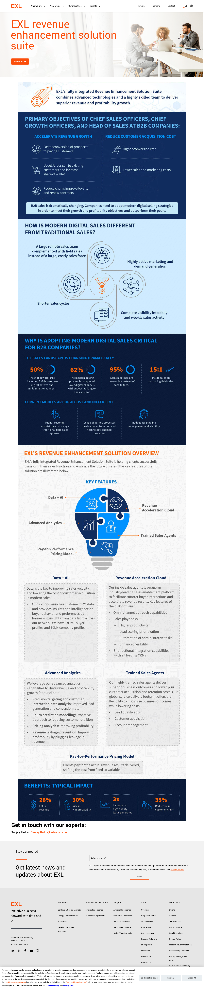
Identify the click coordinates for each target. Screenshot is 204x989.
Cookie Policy (175, 939)
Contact (171, 6)
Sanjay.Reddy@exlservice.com (50, 832)
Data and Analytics (121, 921)
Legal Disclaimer (176, 933)
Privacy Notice (177, 869)
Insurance (62, 921)
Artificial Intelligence (122, 910)
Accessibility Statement (179, 950)
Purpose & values (148, 915)
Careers (156, 6)
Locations (145, 950)
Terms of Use (175, 921)
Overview (145, 910)
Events (141, 6)
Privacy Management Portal (178, 958)
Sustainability (147, 921)
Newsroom (146, 956)
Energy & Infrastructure (68, 915)
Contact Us (146, 962)
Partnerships (146, 927)
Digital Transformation (123, 933)
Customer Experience (122, 915)
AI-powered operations (95, 915)
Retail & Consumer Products (66, 929)
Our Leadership (147, 933)
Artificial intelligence (94, 910)
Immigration (146, 944)
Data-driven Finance (122, 927)
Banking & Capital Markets (69, 910)
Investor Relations (149, 939)
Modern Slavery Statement (180, 944)
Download (18, 61)
